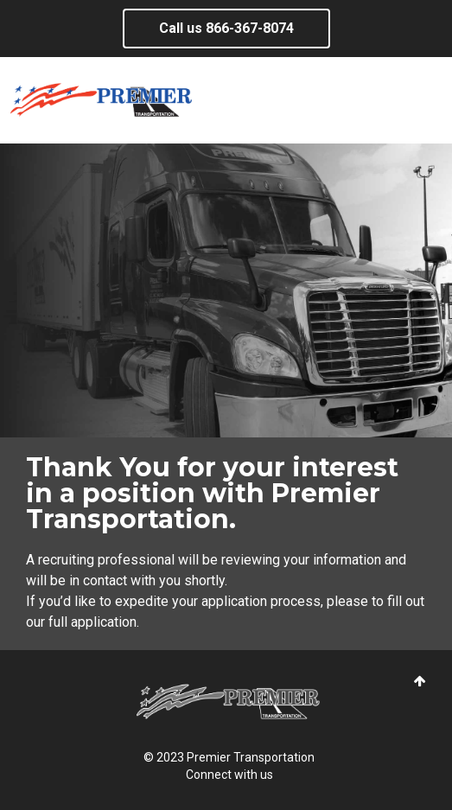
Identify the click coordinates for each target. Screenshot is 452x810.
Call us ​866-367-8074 (226, 28)
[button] (420, 682)
